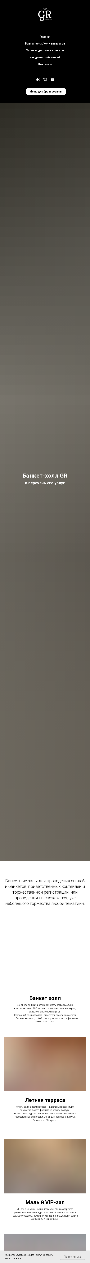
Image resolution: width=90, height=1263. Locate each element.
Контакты (45, 64)
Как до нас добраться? (45, 57)
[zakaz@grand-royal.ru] (52, 79)
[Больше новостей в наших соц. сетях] (37, 79)
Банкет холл (45, 998)
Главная (45, 36)
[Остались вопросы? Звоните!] (45, 79)
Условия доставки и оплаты (45, 50)
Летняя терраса (45, 1100)
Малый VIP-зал (45, 1202)
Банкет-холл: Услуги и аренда (45, 43)
